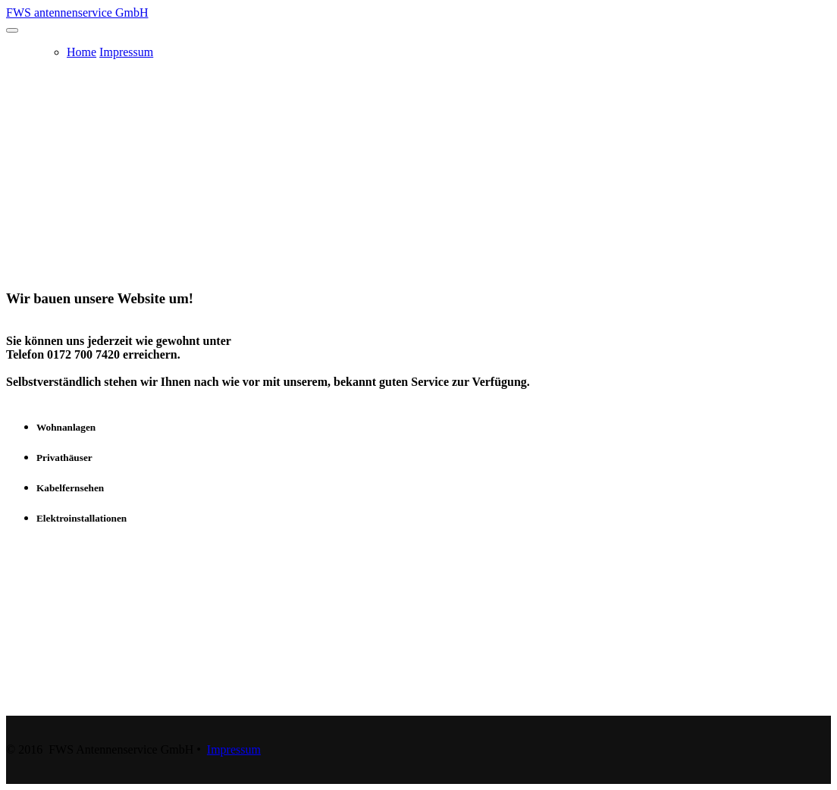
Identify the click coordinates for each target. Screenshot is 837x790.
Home (81, 51)
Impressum (126, 51)
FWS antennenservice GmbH (77, 12)
